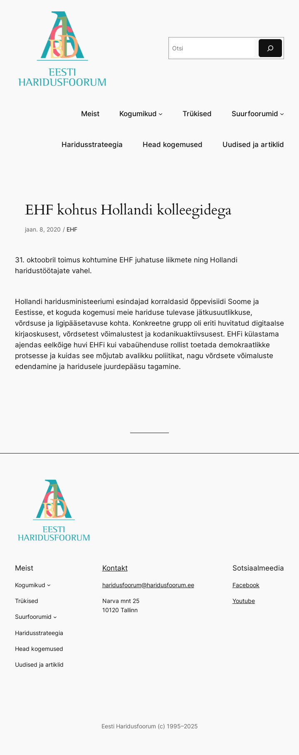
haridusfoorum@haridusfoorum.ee (148, 584)
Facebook (245, 584)
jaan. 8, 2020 (43, 229)
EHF (72, 229)
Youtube (243, 600)
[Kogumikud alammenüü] (160, 113)
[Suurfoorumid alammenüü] (282, 113)
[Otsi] (270, 48)
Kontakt (115, 568)
